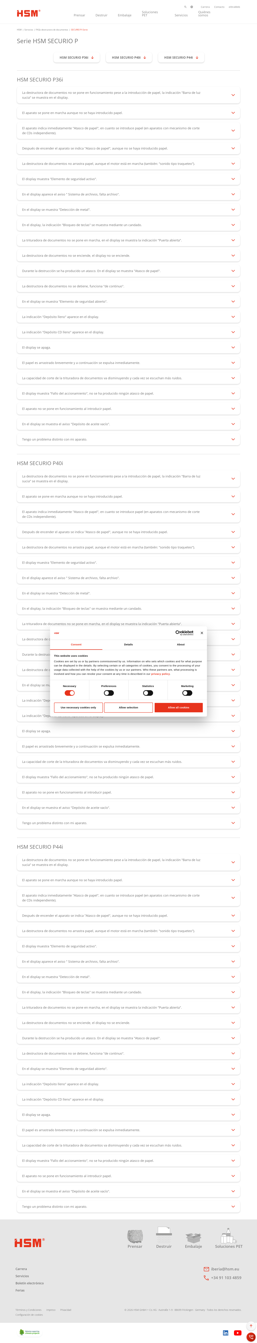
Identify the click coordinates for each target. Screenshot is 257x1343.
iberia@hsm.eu (225, 1268)
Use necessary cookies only (78, 707)
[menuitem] (79, 13)
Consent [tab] (76, 644)
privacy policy (160, 673)
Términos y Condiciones (28, 1309)
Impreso (50, 1309)
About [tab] (181, 644)
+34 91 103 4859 (226, 1277)
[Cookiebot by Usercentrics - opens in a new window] (178, 633)
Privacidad (65, 1309)
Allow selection (128, 707)
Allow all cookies (178, 707)
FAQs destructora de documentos (52, 29)
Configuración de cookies (29, 1314)
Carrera (205, 7)
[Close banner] (202, 633)
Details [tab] (128, 644)
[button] (185, 6)
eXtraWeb (234, 7)
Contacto (219, 7)
